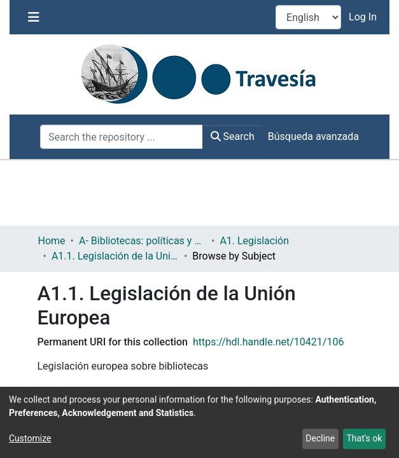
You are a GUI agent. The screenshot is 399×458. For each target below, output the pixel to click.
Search (233, 136)
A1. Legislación (254, 241)
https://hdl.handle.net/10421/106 (268, 342)
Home (52, 241)
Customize (30, 438)
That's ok (364, 438)
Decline (320, 438)
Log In (364, 17)
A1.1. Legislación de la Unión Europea (115, 256)
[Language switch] (308, 17)
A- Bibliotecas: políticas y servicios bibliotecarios (142, 241)
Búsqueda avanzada (313, 136)
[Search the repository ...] (121, 137)
